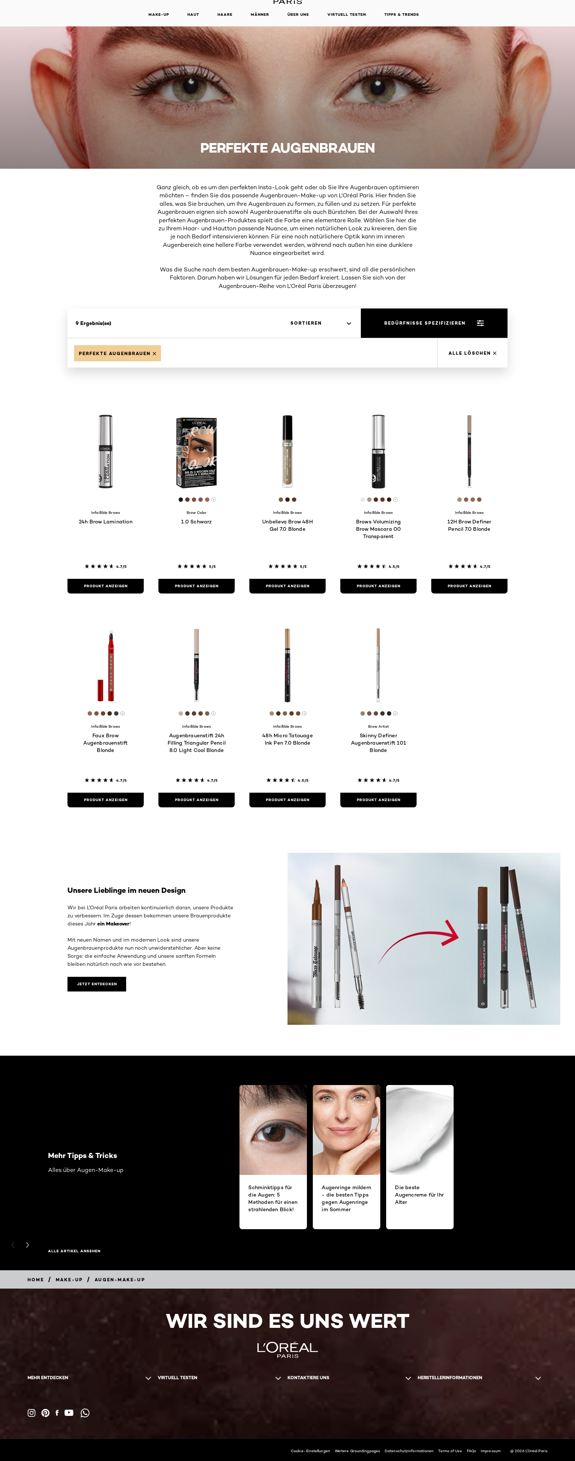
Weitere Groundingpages (357, 1451)
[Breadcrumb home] (36, 1279)
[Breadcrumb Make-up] (69, 1279)
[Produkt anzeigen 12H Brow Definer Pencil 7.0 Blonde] (469, 586)
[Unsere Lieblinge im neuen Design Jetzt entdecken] (96, 984)
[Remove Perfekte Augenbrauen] (117, 353)
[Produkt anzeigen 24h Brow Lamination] (105, 586)
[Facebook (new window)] (57, 1413)
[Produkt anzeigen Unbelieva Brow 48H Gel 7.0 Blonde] (287, 586)
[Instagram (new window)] (32, 1413)
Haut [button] (193, 14)
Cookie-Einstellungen (310, 1451)
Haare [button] (224, 14)
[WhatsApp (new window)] (85, 1413)
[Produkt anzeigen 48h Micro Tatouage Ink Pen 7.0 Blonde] (287, 800)
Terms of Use (450, 1451)
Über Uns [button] (298, 14)
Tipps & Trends (401, 14)
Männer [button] (260, 14)
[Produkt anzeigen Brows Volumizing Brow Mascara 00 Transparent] (378, 586)
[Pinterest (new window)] (45, 1413)
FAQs (471, 1451)
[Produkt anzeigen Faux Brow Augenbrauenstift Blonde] (105, 800)
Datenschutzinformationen (409, 1451)
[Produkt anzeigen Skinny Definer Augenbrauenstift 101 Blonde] (378, 800)
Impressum (491, 1451)
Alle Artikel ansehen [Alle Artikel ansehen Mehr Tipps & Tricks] (74, 1251)
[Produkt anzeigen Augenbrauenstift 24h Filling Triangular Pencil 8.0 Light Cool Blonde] (196, 800)
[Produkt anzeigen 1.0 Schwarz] (196, 586)
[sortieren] (321, 323)
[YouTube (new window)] (69, 1413)
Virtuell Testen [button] (346, 14)
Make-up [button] (159, 14)
